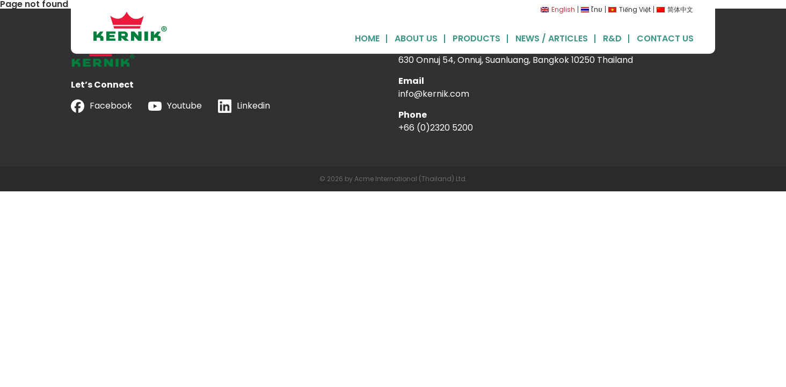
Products (476, 37)
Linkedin (244, 106)
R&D (612, 37)
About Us (416, 37)
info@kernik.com (433, 94)
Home (367, 37)
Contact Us (665, 37)
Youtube (175, 105)
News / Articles (551, 37)
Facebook (101, 106)
